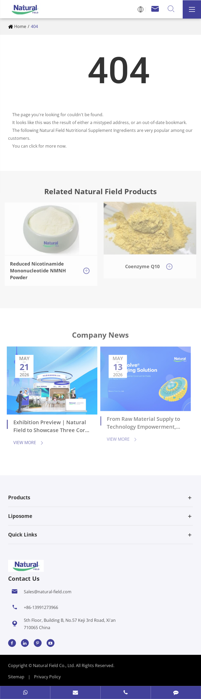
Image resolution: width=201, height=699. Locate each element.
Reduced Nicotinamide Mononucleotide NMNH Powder (38, 267)
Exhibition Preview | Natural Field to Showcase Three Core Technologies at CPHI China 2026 (47, 427)
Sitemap (16, 677)
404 (34, 26)
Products (19, 497)
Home (20, 26)
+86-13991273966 (41, 607)
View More (25, 442)
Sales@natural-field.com (47, 592)
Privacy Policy (47, 677)
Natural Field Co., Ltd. (54, 665)
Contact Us (24, 578)
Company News (100, 337)
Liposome (20, 516)
